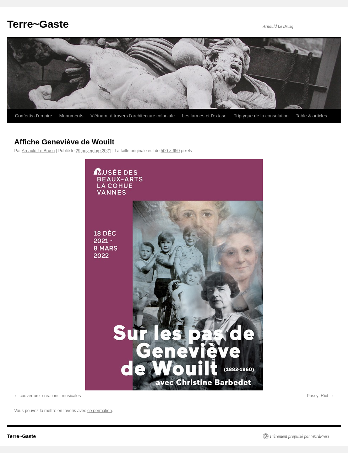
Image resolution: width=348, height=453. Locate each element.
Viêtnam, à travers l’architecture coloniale (133, 115)
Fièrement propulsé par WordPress (299, 436)
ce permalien (99, 410)
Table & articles (311, 115)
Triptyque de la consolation (261, 115)
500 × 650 (170, 150)
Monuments (71, 115)
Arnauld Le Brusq (38, 150)
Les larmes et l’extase (204, 115)
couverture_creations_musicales (50, 395)
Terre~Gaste (38, 24)
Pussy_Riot (317, 395)
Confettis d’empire (33, 115)
